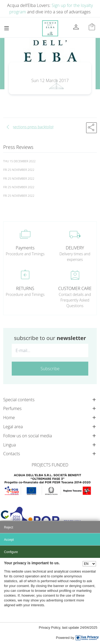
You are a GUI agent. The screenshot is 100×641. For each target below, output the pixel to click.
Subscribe (50, 369)
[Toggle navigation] (6, 28)
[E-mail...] (50, 350)
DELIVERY (75, 248)
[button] (91, 127)
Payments (25, 248)
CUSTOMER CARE (74, 288)
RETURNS (25, 288)
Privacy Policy (49, 627)
